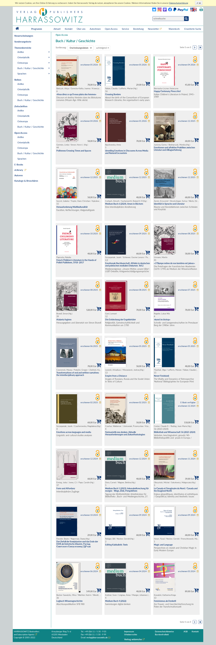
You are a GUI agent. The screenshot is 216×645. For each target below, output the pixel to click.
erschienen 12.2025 (186, 121)
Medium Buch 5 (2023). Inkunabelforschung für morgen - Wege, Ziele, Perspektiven (127, 489)
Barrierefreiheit (162, 634)
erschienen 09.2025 (138, 234)
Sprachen (21, 73)
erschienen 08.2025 (186, 234)
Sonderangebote (22, 41)
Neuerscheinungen (23, 35)
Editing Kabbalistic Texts (116, 544)
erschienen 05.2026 (89, 65)
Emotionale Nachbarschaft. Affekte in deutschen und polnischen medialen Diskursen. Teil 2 (127, 264)
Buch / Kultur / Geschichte (30, 68)
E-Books (18, 164)
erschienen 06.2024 (89, 571)
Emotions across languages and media (73, 432)
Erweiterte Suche (192, 28)
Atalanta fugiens (63, 319)
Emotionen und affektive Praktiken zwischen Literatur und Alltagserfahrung (174, 148)
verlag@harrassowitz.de (97, 637)
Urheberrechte (130, 634)
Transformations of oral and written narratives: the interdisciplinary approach (77, 373)
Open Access (111, 28)
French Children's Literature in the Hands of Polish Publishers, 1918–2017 (76, 261)
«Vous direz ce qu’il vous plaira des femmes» (76, 94)
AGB (186, 631)
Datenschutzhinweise (164, 631)
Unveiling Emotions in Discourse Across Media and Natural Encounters (126, 151)
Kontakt (68, 28)
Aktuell (57, 28)
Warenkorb (174, 28)
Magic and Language (163, 544)
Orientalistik (23, 57)
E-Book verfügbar (188, 402)
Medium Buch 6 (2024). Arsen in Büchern (124, 203)
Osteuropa (22, 62)
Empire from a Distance (116, 376)
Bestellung (138, 28)
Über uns (81, 28)
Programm (36, 28)
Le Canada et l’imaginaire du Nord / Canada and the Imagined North (176, 489)
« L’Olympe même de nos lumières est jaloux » (174, 263)
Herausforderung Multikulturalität (72, 207)
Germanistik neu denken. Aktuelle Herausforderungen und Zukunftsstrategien (125, 433)
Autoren (18, 175)
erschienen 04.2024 (138, 571)
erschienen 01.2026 (138, 121)
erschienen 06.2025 (89, 346)
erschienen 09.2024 (138, 515)
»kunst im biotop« (162, 319)
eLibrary (18, 170)
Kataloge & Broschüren (26, 180)
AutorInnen (95, 28)
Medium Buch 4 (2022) (115, 601)
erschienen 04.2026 (186, 65)
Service (125, 28)
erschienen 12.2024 (186, 406)
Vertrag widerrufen (133, 639)
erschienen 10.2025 (89, 234)
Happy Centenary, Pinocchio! (167, 91)
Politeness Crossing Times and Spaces (73, 150)
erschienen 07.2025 (186, 290)
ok (199, 3)
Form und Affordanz (65, 488)
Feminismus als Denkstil (165, 601)
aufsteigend (102, 47)
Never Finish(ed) (161, 376)
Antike (20, 52)
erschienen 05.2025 (138, 346)
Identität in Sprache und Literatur (169, 203)
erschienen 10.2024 (89, 515)
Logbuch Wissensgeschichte (69, 601)
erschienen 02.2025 (89, 402)
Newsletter (153, 28)
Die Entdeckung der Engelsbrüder (120, 319)
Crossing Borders (113, 94)
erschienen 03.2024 (186, 571)
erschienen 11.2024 (186, 459)
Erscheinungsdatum (79, 48)
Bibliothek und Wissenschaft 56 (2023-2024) (174, 432)
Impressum (129, 631)
